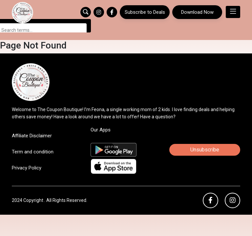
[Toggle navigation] (233, 12)
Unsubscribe (204, 135)
